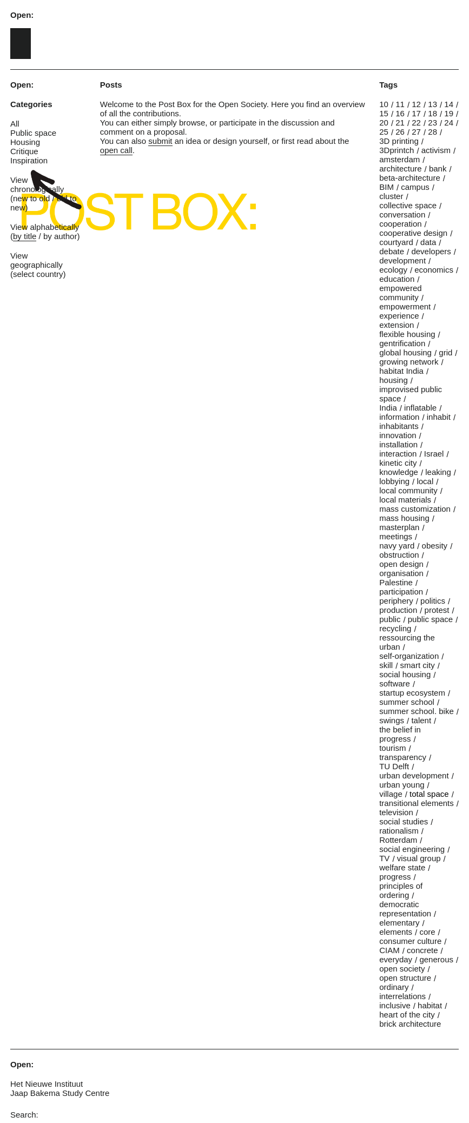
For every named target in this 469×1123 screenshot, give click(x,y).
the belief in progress (400, 734)
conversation (402, 214)
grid (445, 352)
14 (448, 104)
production (398, 610)
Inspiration (29, 160)
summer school (406, 701)
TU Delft (394, 766)
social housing (405, 674)
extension (396, 324)
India (388, 407)
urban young (401, 784)
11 (400, 104)
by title (24, 236)
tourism (392, 747)
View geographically (36, 260)
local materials (405, 499)
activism (436, 150)
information (399, 416)
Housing (25, 142)
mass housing (404, 518)
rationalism (399, 830)
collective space (408, 205)
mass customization (415, 508)
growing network (408, 361)
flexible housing (407, 334)
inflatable (420, 407)
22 (416, 122)
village (390, 793)
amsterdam (399, 159)
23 (432, 122)
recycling (395, 628)
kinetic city (398, 462)
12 (416, 104)
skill (386, 665)
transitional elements (416, 803)
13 (432, 104)
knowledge (398, 472)
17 (416, 113)
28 (432, 131)
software (394, 683)
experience (399, 315)
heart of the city (407, 1014)
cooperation (400, 223)
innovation (397, 435)
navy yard (396, 545)
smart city (417, 665)
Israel (434, 453)
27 (416, 131)
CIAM (389, 950)
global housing (405, 352)
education (396, 278)
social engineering (412, 849)
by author (60, 236)
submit (160, 141)
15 (383, 113)
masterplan (399, 527)
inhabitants (399, 426)
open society (402, 968)
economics (433, 269)
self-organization (409, 655)
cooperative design (413, 232)
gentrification (402, 343)
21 (400, 122)
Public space (33, 132)
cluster (391, 196)
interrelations (402, 996)
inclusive (395, 1005)
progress (395, 876)
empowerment (405, 306)
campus (415, 186)
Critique (24, 151)
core (427, 931)
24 (448, 122)
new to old (31, 198)
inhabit (439, 416)
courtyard (396, 242)
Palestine (396, 582)
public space (430, 619)
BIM (386, 186)
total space (429, 793)
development (402, 260)
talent (421, 720)
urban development (413, 775)
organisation (401, 573)
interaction (398, 453)
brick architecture (410, 1023)
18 (432, 113)
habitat (430, 1005)
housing (393, 380)
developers (431, 251)
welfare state (402, 867)
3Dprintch (396, 150)
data (428, 242)
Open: (22, 14)
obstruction (399, 554)
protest (437, 610)
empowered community (400, 292)
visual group (419, 858)
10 (383, 104)
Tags (388, 84)
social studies (403, 821)
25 (383, 131)
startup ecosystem (412, 692)
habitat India (401, 370)
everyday (395, 959)
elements (395, 931)
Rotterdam (398, 839)
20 (383, 122)
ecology (393, 269)
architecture (400, 168)
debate (391, 251)
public (389, 619)
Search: (24, 1114)
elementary (399, 922)
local (425, 481)
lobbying (394, 481)
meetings (395, 536)
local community (408, 490)
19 (448, 113)
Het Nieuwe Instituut (46, 1083)
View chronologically (37, 184)
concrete (422, 950)
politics (432, 600)
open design (401, 564)
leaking (438, 472)
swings (391, 720)
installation (398, 444)
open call (116, 150)
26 (400, 131)
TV (384, 858)
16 (400, 113)
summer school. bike (416, 711)
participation (401, 591)
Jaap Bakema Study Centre (59, 1093)
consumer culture (410, 941)
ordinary (393, 987)
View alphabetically (44, 227)
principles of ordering (400, 890)
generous (436, 959)
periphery (396, 600)
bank (438, 168)
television (396, 812)
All (14, 123)
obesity (435, 545)
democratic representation (405, 909)
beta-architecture (409, 177)
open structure (405, 977)
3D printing (399, 141)
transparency (402, 757)
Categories (31, 104)
